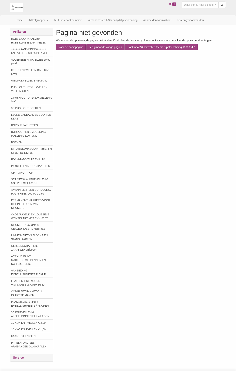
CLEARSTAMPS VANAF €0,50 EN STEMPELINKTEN (31, 150)
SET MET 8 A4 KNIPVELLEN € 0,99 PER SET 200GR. (29, 181)
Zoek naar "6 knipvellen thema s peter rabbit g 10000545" (161, 47)
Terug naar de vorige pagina (105, 47)
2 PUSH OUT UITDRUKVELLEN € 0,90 (31, 99)
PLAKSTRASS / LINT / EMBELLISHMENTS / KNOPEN (30, 303)
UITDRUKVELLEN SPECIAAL (29, 80)
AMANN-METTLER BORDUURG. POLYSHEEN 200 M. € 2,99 (31, 191)
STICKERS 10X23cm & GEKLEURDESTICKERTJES (28, 226)
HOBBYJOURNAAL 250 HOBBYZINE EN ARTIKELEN (28, 40)
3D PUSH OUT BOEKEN (26, 108)
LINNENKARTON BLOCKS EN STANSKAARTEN (29, 237)
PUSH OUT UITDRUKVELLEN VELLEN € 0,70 (29, 89)
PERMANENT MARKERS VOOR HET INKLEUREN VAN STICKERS (30, 204)
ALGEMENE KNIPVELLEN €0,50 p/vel (30, 61)
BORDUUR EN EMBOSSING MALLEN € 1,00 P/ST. (28, 133)
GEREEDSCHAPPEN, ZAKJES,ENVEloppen (24, 247)
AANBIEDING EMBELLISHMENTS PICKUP (28, 272)
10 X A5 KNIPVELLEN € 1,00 (28, 329)
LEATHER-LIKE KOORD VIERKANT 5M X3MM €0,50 (28, 282)
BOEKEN (16, 142)
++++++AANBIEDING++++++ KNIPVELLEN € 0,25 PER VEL (29, 51)
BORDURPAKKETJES (24, 125)
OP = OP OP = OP (22, 172)
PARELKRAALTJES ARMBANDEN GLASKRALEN (29, 344)
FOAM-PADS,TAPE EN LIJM (28, 159)
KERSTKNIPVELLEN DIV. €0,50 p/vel (30, 72)
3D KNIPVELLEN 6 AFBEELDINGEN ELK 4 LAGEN (30, 314)
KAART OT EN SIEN (23, 336)
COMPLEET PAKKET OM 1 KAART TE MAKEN (27, 293)
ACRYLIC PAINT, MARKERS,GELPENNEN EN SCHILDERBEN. (28, 260)
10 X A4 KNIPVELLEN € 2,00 (28, 322)
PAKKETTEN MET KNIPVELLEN (30, 166)
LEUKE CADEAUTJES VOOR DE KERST (31, 116)
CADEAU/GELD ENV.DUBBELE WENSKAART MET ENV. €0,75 (30, 216)
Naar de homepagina (71, 47)
